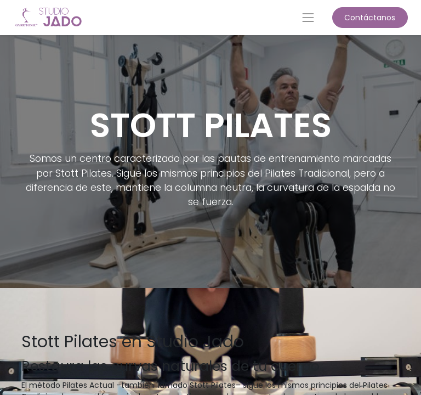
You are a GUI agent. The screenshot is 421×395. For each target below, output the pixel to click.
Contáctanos (369, 17)
